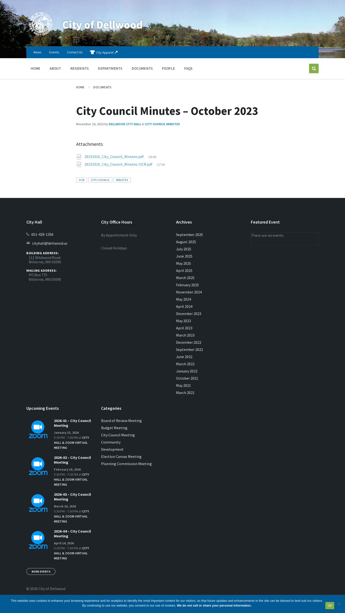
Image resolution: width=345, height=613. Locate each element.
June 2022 (184, 356)
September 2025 (189, 234)
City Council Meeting (118, 435)
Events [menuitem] (54, 52)
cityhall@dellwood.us (49, 243)
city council (100, 180)
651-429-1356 (42, 234)
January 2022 (186, 371)
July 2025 (183, 249)
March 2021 (185, 392)
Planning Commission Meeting (126, 463)
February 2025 (187, 284)
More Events (41, 571)
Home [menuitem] (35, 68)
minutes (122, 180)
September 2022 (189, 349)
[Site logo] (40, 36)
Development (112, 449)
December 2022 (188, 342)
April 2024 (184, 306)
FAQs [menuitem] (188, 68)
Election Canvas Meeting (121, 456)
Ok (330, 605)
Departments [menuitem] (110, 68)
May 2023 (183, 320)
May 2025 (183, 263)
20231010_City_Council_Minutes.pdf (114, 156)
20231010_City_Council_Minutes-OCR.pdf (119, 164)
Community (111, 442)
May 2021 (183, 385)
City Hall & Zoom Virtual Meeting (71, 442)
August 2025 (186, 241)
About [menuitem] (55, 68)
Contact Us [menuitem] (75, 52)
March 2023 (185, 335)
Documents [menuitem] (142, 68)
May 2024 (183, 299)
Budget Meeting (114, 427)
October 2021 (187, 378)
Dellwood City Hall (125, 124)
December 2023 (188, 313)
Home (80, 87)
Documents (102, 87)
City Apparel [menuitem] (105, 52)
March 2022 (185, 363)
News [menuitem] (37, 52)
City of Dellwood (104, 24)
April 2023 (184, 328)
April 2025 (184, 270)
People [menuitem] (168, 68)
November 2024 (189, 292)
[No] (339, 604)
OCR (81, 180)
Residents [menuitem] (79, 68)
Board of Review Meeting (121, 420)
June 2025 (184, 256)
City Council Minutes (162, 124)
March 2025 (185, 277)
